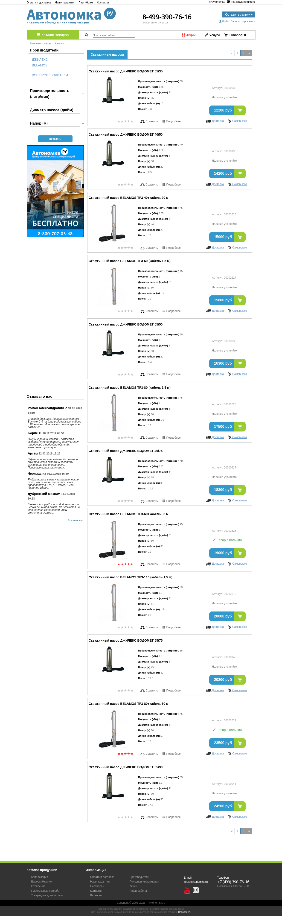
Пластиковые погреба (45, 890)
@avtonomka (215, 1)
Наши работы (138, 890)
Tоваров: (235, 35)
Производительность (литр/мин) (49, 94)
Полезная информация (144, 881)
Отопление (38, 886)
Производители (139, 877)
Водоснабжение (41, 881)
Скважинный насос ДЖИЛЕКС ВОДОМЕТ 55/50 (126, 324)
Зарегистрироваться (243, 21)
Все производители (50, 75)
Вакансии (96, 895)
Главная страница (40, 43)
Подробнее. (184, 912)
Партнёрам (85, 2)
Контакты (103, 2)
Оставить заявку (239, 14)
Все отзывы (75, 520)
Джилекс (40, 59)
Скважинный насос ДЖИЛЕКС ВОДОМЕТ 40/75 (126, 451)
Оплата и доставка (39, 2)
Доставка (215, 121)
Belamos (40, 65)
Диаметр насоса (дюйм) (51, 110)
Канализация (39, 877)
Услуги (212, 35)
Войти (224, 21)
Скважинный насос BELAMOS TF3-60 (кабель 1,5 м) (130, 261)
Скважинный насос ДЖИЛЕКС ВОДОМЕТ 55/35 (126, 71)
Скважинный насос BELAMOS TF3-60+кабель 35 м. (129, 514)
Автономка (71, 14)
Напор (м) (39, 123)
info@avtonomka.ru (241, 2)
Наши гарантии (64, 2)
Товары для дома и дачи (47, 895)
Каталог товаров (53, 35)
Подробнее (172, 121)
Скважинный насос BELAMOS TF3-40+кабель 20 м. (129, 198)
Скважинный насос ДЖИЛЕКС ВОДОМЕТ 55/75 (126, 640)
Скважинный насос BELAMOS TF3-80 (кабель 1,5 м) (130, 387)
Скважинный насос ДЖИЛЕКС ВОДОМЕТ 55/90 (126, 767)
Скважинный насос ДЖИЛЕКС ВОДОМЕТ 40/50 (126, 134)
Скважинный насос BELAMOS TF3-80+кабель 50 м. (129, 704)
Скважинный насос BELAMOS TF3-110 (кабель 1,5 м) (130, 577)
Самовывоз (237, 121)
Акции (188, 35)
